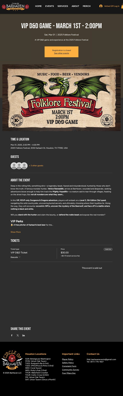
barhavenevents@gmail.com (103, 359)
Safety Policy (68, 363)
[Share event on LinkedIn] (23, 335)
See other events (61, 53)
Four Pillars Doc (69, 373)
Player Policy (67, 359)
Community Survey (70, 370)
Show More (16, 232)
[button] (49, 6)
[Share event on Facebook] (12, 335)
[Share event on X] (18, 335)
